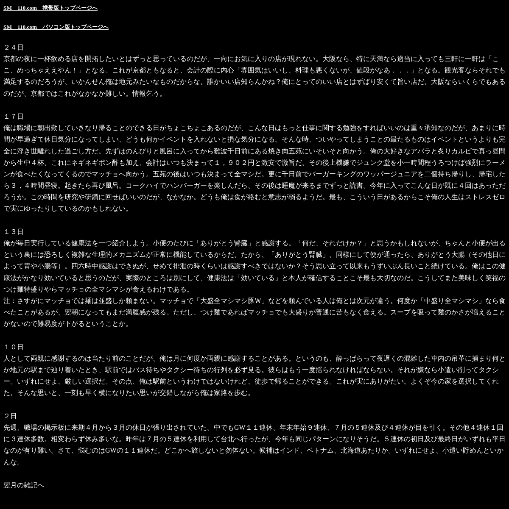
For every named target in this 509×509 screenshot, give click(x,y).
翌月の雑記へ (23, 485)
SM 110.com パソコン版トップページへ (56, 27)
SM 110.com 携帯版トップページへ (50, 8)
